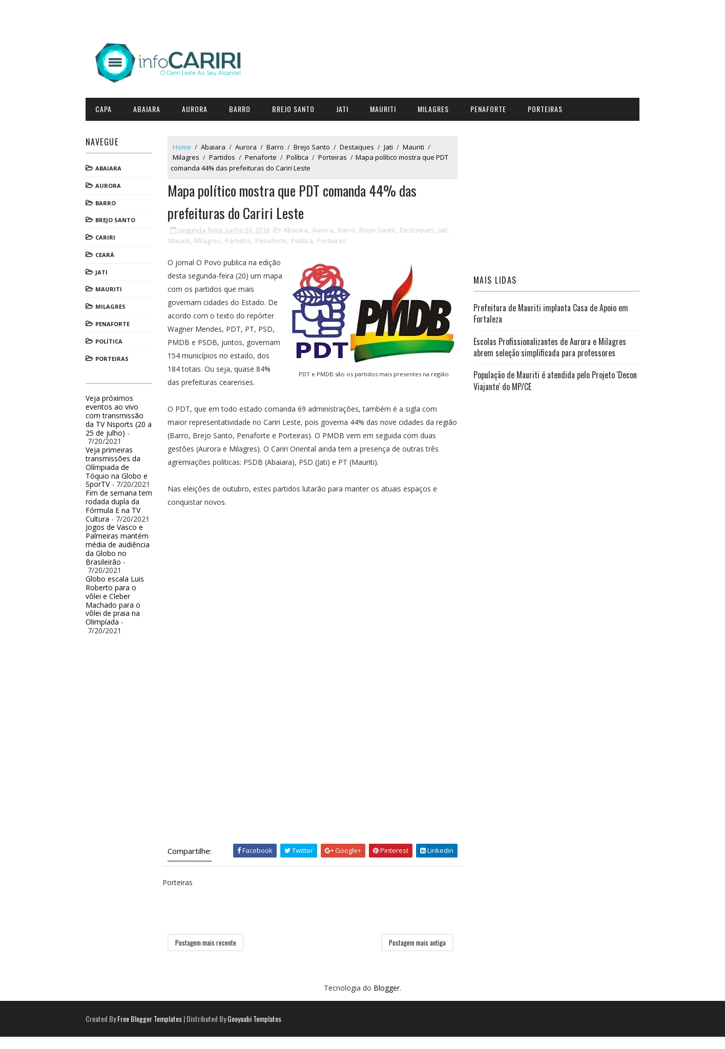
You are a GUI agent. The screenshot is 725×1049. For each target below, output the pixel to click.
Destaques (360, 144)
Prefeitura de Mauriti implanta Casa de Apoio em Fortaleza (549, 312)
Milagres (436, 107)
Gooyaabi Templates (257, 1030)
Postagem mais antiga (417, 955)
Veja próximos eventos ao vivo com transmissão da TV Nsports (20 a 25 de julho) (122, 414)
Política (112, 340)
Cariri (108, 236)
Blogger (387, 1000)
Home (185, 144)
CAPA (106, 107)
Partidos (225, 155)
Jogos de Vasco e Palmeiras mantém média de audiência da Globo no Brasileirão (121, 543)
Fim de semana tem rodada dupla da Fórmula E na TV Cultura (122, 504)
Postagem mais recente (208, 955)
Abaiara (149, 107)
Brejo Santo (296, 107)
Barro (243, 107)
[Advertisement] (247, 617)
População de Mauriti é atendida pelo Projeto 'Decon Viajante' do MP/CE (554, 379)
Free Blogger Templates (152, 1030)
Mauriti (386, 107)
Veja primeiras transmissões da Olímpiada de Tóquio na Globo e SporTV (120, 465)
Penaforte (491, 107)
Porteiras (548, 107)
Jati (345, 107)
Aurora (198, 107)
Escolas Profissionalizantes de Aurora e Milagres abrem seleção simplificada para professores (548, 345)
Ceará (107, 253)
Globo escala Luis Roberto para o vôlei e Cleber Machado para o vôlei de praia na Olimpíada (118, 598)
